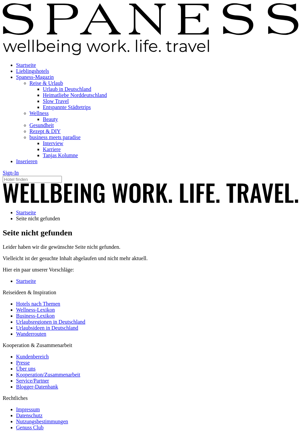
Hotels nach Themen (38, 304)
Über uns (25, 368)
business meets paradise (55, 137)
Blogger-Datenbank (37, 387)
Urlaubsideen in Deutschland (47, 328)
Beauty (50, 119)
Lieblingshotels (32, 71)
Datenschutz (29, 415)
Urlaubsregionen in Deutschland (50, 322)
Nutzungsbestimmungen (42, 421)
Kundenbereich (32, 356)
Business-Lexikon (35, 316)
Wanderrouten (31, 334)
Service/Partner (32, 381)
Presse (23, 362)
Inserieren (26, 161)
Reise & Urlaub (46, 83)
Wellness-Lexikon (35, 310)
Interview (53, 143)
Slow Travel (56, 101)
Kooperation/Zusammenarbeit (48, 374)
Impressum (28, 409)
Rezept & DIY (45, 131)
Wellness (38, 113)
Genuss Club (29, 427)
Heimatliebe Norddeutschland (75, 95)
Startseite (26, 65)
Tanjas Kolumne (60, 155)
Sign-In (11, 173)
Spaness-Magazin (35, 77)
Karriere (52, 149)
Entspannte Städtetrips (67, 107)
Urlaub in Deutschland (67, 89)
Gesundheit (41, 125)
